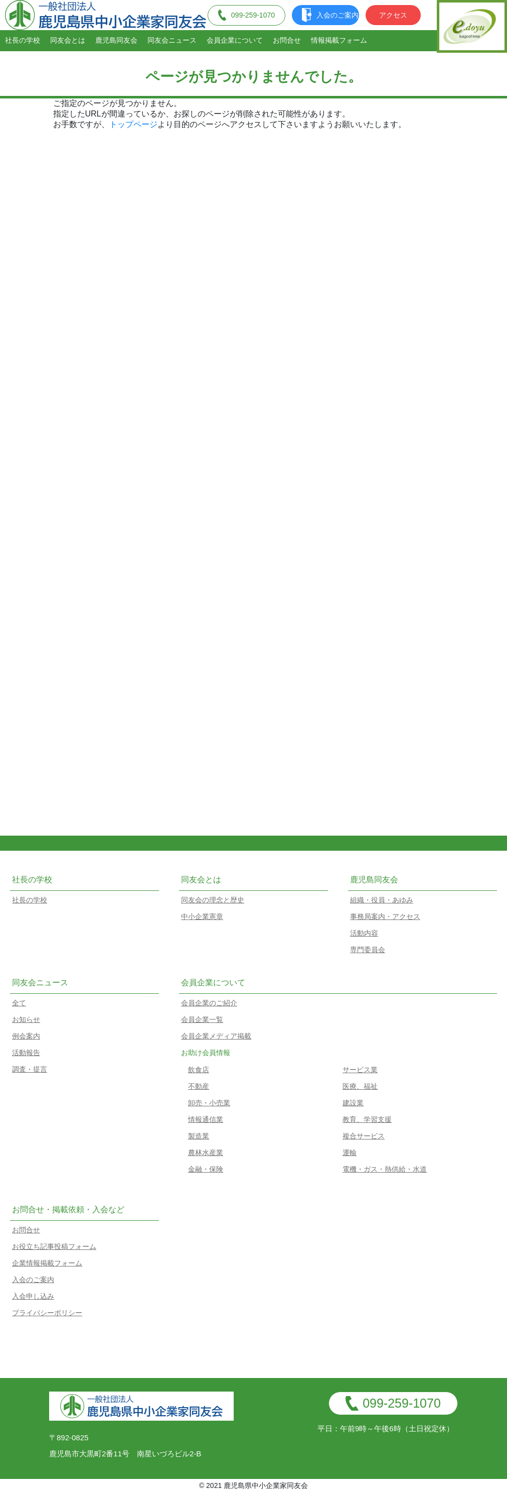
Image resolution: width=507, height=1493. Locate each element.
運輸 (350, 1153)
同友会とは (67, 40)
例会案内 (26, 1036)
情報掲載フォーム (339, 40)
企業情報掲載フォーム (47, 1263)
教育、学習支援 (367, 1119)
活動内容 (364, 933)
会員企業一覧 (202, 1019)
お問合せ (287, 40)
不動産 (198, 1086)
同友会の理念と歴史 (212, 900)
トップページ (133, 124)
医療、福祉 (360, 1086)
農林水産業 (205, 1153)
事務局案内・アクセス (385, 916)
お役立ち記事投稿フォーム (54, 1246)
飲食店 (198, 1070)
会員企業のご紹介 (209, 1003)
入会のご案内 (330, 15)
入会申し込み (33, 1296)
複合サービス (364, 1136)
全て (19, 1003)
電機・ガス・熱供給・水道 (385, 1169)
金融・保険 (205, 1169)
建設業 (353, 1103)
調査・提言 (29, 1069)
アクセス (393, 15)
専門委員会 (367, 950)
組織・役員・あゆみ (381, 900)
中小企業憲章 (202, 916)
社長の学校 (22, 40)
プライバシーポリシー (47, 1313)
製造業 (198, 1136)
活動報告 (26, 1053)
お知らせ (26, 1019)
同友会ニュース (172, 40)
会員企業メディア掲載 (216, 1036)
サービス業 (360, 1070)
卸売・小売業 (209, 1103)
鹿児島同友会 (116, 40)
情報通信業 (205, 1119)
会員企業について (235, 40)
